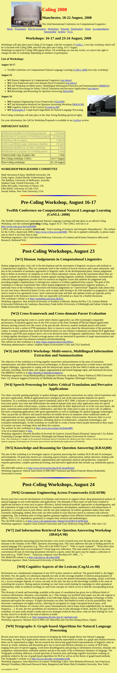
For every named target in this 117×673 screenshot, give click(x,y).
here (30, 431)
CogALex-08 (52, 107)
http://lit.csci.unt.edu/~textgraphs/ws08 (51, 658)
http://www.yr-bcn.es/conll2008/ (51, 232)
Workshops (53, 29)
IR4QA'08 (78, 104)
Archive (62, 31)
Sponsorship (50, 31)
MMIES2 (104, 85)
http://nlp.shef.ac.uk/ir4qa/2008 (44, 557)
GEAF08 (59, 101)
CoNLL (79, 44)
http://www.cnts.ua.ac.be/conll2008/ (18, 226)
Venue (88, 29)
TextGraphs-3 (18, 110)
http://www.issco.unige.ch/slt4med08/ (54, 428)
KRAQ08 (68, 91)
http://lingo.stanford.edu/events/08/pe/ (54, 342)
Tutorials (64, 29)
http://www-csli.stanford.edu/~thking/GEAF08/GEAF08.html (58, 521)
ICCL (70, 31)
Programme (20, 29)
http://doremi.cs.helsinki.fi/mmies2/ (45, 372)
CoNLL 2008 (80, 70)
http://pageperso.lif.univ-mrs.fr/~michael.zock (55, 617)
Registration (77, 29)
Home (10, 29)
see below (66, 80)
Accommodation (100, 29)
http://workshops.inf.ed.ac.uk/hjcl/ (46, 298)
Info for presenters (37, 29)
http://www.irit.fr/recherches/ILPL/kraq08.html (51, 468)
